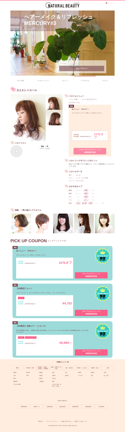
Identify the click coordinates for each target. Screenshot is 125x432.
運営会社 (40, 421)
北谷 (66, 372)
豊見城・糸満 (30, 368)
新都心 (15, 372)
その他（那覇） (17, 384)
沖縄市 (79, 372)
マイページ (111, 3)
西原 (53, 381)
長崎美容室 (75, 406)
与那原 (41, 375)
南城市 (41, 378)
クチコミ (105, 80)
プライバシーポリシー (52, 421)
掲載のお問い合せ (66, 421)
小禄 (14, 375)
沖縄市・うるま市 (82, 368)
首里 (14, 378)
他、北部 (106, 375)
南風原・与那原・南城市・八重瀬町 (43, 367)
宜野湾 (54, 375)
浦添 (53, 372)
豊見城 (28, 372)
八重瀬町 (41, 381)
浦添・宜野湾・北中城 (56, 367)
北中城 (54, 378)
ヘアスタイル (85, 80)
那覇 (17, 368)
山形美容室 (49, 406)
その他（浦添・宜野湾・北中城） (56, 385)
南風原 (41, 372)
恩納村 (92, 372)
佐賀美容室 (88, 406)
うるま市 (80, 375)
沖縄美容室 (24, 406)
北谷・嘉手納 (69, 368)
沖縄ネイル (37, 406)
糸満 (27, 375)
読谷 (92, 375)
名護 (107, 368)
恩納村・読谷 (95, 368)
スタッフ (65, 80)
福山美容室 (62, 406)
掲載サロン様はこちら (80, 421)
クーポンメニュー (43, 80)
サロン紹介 (20, 80)
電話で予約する (82, 68)
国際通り (15, 381)
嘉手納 (66, 375)
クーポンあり (63, 63)
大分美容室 (101, 406)
